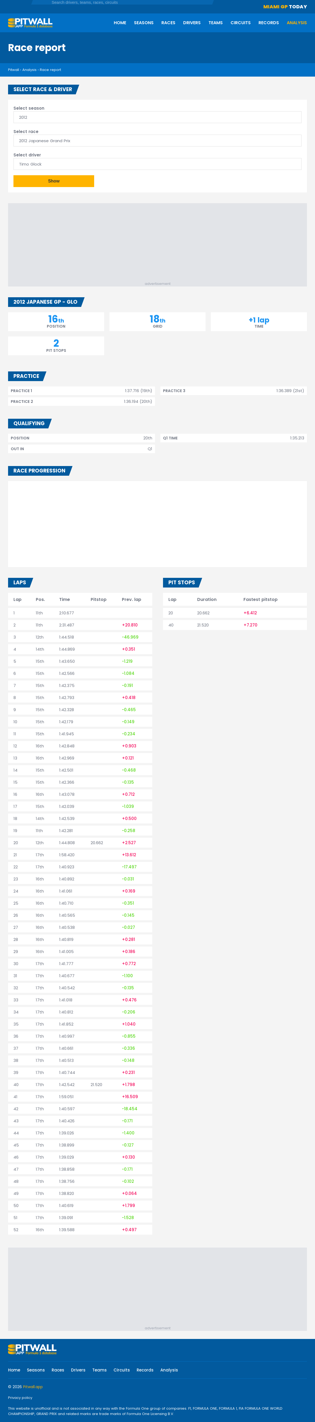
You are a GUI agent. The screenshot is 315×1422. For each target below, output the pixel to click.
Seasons (144, 23)
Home (120, 23)
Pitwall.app (33, 1386)
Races (168, 23)
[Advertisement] (160, 243)
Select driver (27, 155)
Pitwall (13, 69)
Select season (28, 108)
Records (269, 23)
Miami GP (275, 6)
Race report (50, 69)
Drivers (192, 23)
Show (54, 181)
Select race (25, 131)
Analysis (297, 23)
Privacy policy (20, 1397)
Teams (215, 23)
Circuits (241, 23)
